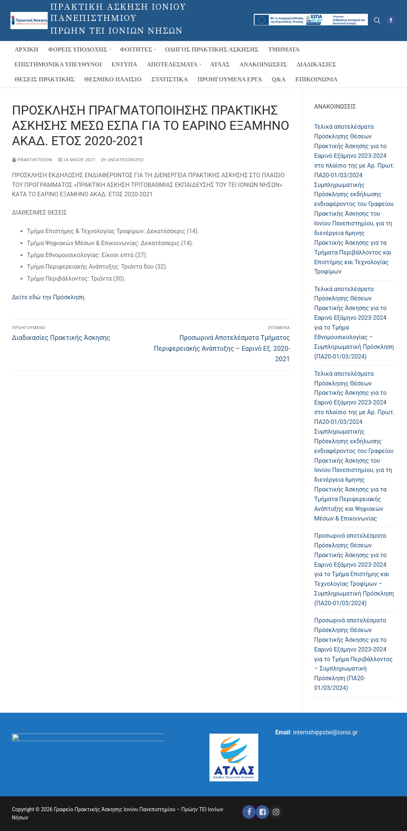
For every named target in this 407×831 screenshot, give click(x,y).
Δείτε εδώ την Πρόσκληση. (49, 297)
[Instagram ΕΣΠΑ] (276, 812)
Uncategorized (122, 159)
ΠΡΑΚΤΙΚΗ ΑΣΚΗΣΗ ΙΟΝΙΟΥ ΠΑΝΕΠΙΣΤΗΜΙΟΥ (118, 13)
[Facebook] (391, 20)
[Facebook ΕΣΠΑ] (262, 812)
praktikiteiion (32, 159)
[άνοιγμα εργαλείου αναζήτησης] (377, 20)
